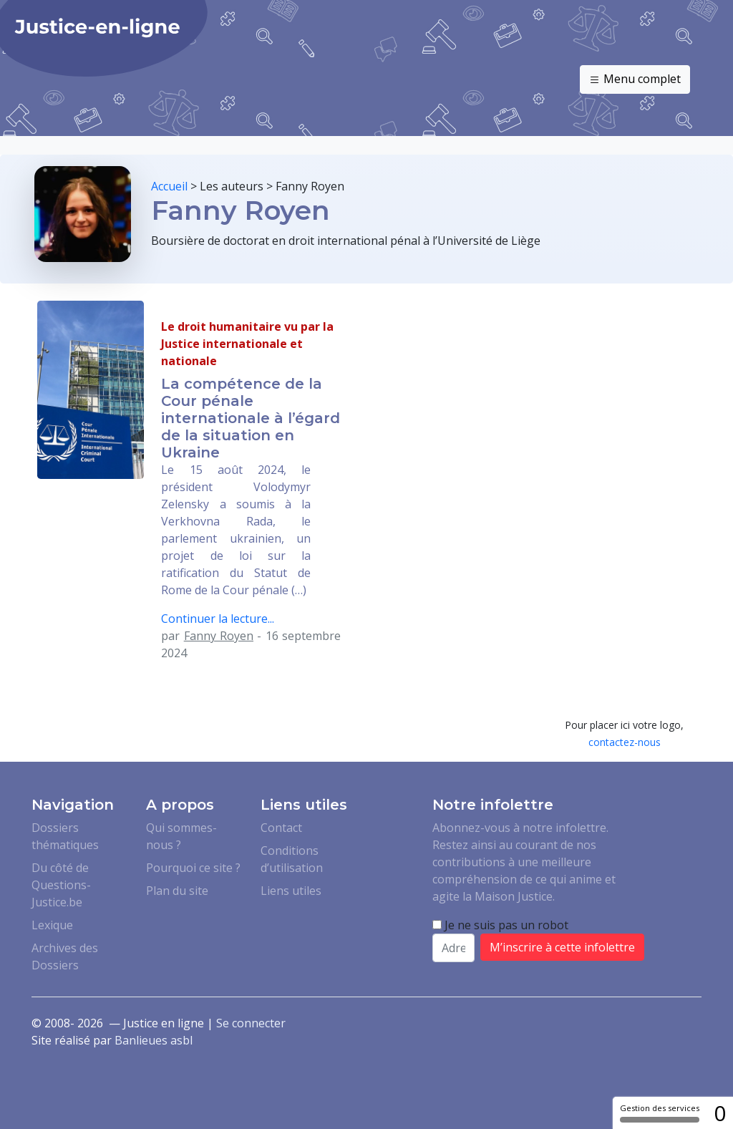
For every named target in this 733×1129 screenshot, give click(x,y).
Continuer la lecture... (217, 618)
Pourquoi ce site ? (193, 868)
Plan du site (177, 890)
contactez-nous (624, 742)
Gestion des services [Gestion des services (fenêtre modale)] (659, 1113)
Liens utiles (291, 890)
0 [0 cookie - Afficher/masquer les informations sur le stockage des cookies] (720, 1113)
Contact (281, 827)
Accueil (169, 186)
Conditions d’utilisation (292, 859)
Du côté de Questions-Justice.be (61, 885)
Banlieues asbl (154, 1040)
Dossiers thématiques (65, 836)
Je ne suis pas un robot (500, 925)
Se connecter (251, 1023)
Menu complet (635, 79)
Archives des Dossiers (64, 956)
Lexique (52, 925)
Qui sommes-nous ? (181, 836)
